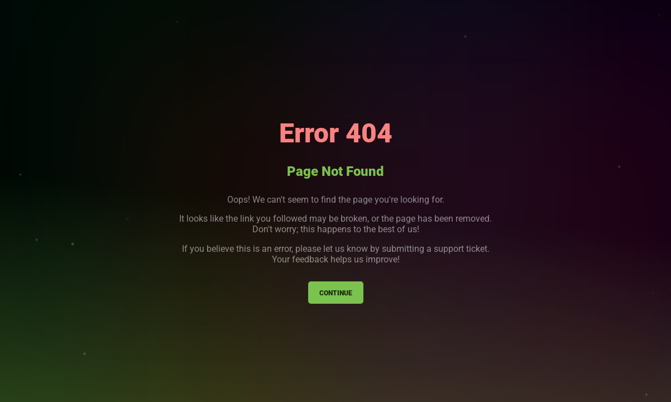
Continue (335, 292)
